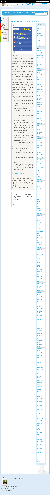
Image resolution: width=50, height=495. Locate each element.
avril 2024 (39, 118)
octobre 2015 (40, 380)
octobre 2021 (40, 197)
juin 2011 (39, 459)
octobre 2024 (40, 102)
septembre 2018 (39, 293)
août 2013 (39, 420)
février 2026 (40, 55)
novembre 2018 (39, 287)
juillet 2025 (39, 77)
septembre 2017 (39, 322)
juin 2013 (39, 425)
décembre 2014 (39, 402)
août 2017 (39, 326)
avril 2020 (39, 247)
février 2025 (40, 89)
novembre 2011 (39, 449)
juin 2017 (39, 330)
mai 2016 (39, 360)
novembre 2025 (39, 65)
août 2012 (39, 432)
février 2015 (40, 396)
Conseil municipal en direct (10, 12)
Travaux (39, 40)
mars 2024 (39, 120)
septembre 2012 (39, 428)
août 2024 (39, 108)
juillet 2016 (39, 355)
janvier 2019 (40, 283)
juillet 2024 (39, 111)
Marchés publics (44, 12)
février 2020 (40, 252)
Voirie (38, 42)
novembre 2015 (39, 377)
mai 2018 (39, 301)
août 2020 (39, 237)
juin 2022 (39, 179)
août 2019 (39, 269)
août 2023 (39, 142)
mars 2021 (39, 215)
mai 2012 (39, 437)
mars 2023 (39, 152)
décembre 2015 (39, 372)
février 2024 (40, 123)
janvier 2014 (40, 418)
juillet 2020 (39, 240)
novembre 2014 (39, 406)
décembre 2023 (39, 128)
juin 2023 (39, 147)
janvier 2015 (40, 398)
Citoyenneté (40, 38)
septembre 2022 (39, 171)
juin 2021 (39, 208)
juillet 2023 (39, 145)
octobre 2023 (40, 136)
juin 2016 (39, 357)
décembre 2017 (39, 312)
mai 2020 (39, 244)
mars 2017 (39, 333)
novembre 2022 (39, 164)
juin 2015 (39, 389)
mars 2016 (39, 364)
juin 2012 (39, 434)
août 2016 (39, 352)
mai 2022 (39, 181)
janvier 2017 (40, 338)
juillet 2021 (39, 206)
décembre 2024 (39, 94)
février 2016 (40, 367)
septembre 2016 (39, 349)
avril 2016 (39, 362)
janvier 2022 (40, 186)
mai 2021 (39, 210)
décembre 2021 (39, 189)
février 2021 (40, 218)
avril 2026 (39, 50)
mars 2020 (39, 249)
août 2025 (39, 74)
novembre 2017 (39, 316)
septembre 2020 (39, 234)
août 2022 (39, 174)
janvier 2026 (40, 57)
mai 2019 (39, 276)
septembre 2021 (39, 200)
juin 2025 (39, 79)
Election (39, 33)
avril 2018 (39, 304)
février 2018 (40, 308)
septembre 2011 (39, 455)
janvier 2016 (40, 369)
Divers (20, 55)
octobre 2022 (40, 167)
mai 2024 (39, 116)
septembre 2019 (39, 266)
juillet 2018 (39, 299)
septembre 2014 (39, 412)
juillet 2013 (39, 423)
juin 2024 (39, 113)
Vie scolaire (40, 45)
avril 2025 (39, 84)
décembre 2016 (39, 341)
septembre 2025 (39, 71)
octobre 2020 (40, 231)
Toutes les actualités (39, 27)
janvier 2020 (40, 254)
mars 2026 (39, 52)
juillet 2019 (39, 271)
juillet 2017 (39, 328)
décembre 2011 (39, 445)
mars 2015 (39, 394)
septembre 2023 (39, 139)
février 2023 (40, 154)
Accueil (13, 18)
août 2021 (39, 203)
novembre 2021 (39, 193)
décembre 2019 (39, 257)
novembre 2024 (39, 99)
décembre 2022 (39, 160)
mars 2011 (39, 461)
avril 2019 (39, 278)
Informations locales (35, 12)
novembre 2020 (39, 227)
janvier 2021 (40, 220)
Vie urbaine (40, 35)
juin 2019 (39, 274)
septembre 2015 (39, 383)
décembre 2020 (39, 223)
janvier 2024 (40, 125)
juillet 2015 (39, 386)
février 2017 (40, 335)
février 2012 (40, 441)
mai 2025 (39, 82)
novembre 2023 (39, 133)
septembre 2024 (39, 105)
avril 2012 (39, 439)
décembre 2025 (39, 60)
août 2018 (39, 296)
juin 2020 (39, 242)
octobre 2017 (40, 319)
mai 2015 (39, 391)
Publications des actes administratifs (23, 12)
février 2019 (40, 281)
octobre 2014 (40, 409)
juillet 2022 (39, 176)
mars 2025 (39, 86)
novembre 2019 (39, 261)
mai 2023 (39, 150)
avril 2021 (39, 213)
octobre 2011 (40, 452)
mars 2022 (39, 184)
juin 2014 (39, 416)
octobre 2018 (40, 290)
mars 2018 (39, 306)
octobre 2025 (40, 68)
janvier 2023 (40, 157)
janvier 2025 (40, 91)
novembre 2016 (39, 345)
